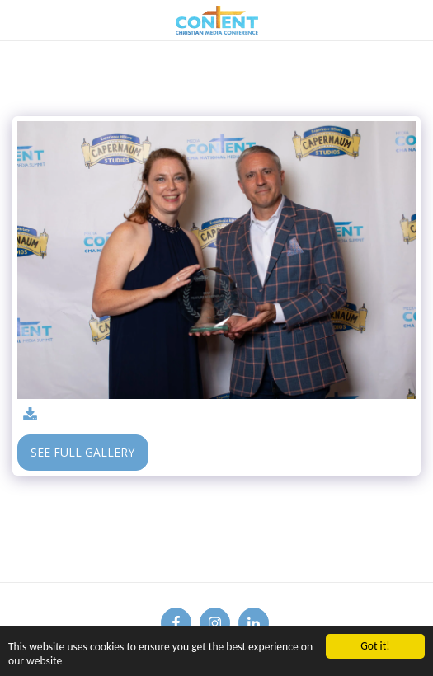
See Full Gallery (82, 452)
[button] (18, 19)
